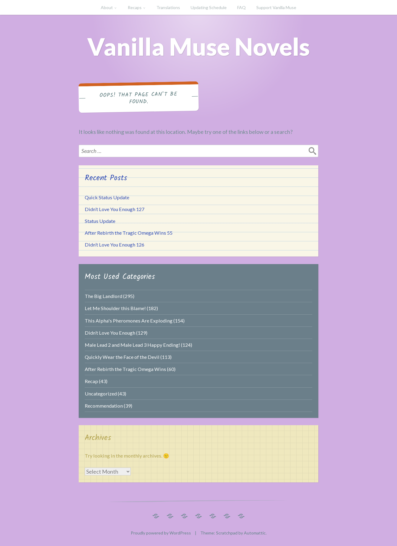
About (107, 7)
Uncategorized (101, 393)
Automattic (255, 532)
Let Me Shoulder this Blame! (115, 308)
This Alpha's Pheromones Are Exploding (128, 320)
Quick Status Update (107, 197)
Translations (168, 7)
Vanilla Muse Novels (198, 46)
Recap (91, 381)
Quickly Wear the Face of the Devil (122, 357)
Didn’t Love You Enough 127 (114, 209)
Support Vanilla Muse (276, 7)
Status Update (100, 221)
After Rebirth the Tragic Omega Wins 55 (128, 233)
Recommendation (104, 406)
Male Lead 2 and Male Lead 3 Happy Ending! (132, 345)
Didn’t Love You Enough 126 (114, 244)
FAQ (241, 7)
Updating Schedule (209, 7)
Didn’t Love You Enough (110, 333)
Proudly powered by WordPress (161, 532)
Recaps (135, 7)
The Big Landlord (103, 296)
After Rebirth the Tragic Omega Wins (125, 369)
